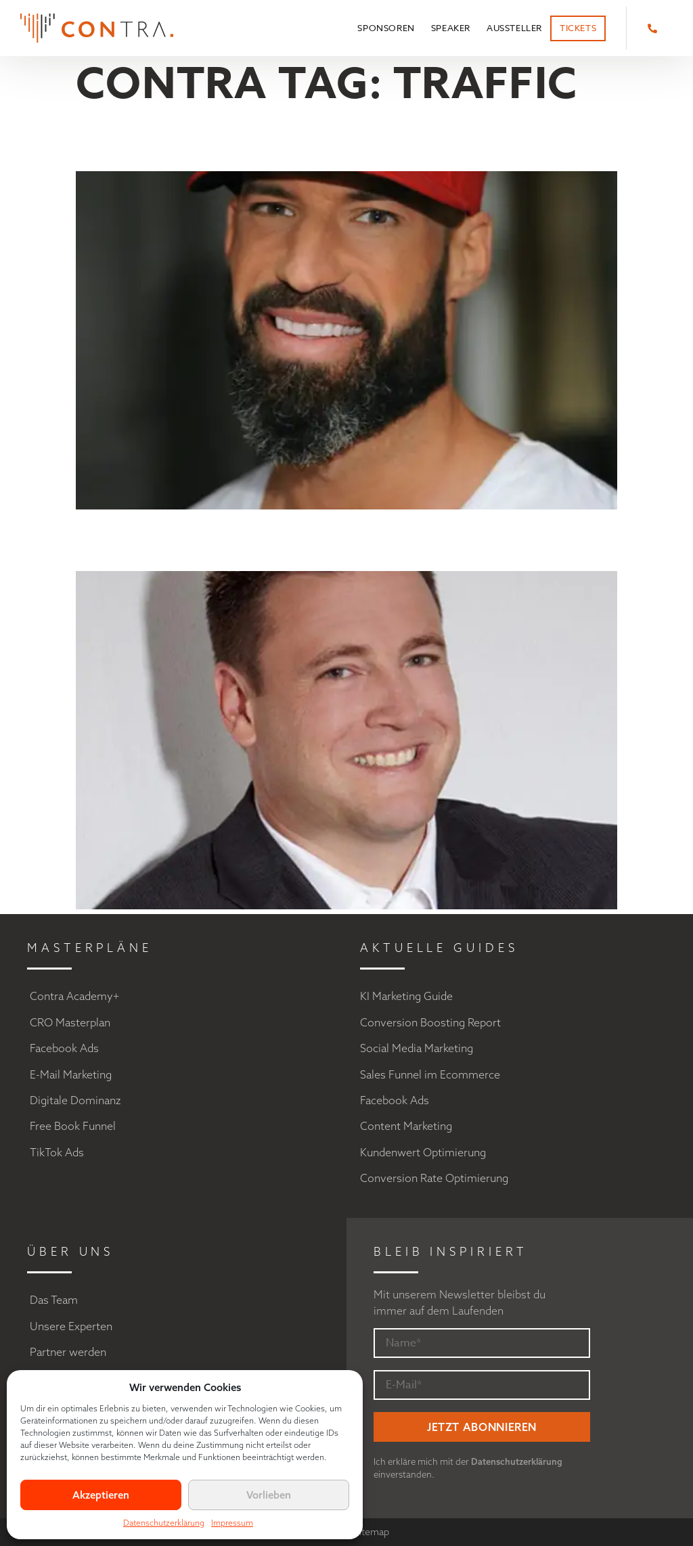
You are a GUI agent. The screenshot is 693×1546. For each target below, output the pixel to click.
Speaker (450, 28)
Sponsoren (385, 28)
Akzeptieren (100, 1494)
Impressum (232, 1523)
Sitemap (371, 1532)
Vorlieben (268, 1494)
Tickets (578, 28)
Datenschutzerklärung (163, 1523)
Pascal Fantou (233, 540)
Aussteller (514, 28)
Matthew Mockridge (289, 140)
